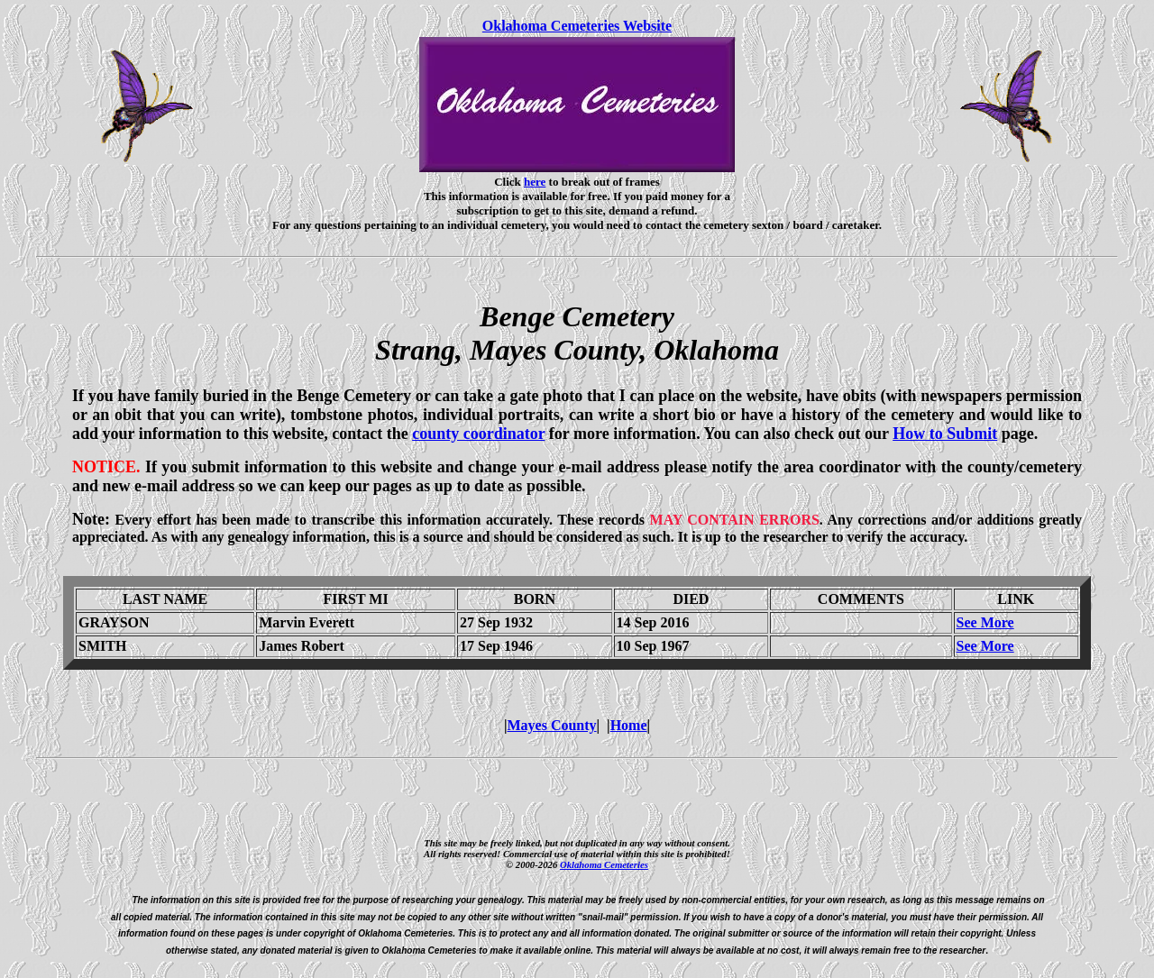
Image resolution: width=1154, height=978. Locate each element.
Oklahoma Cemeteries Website (577, 25)
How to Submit (945, 434)
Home (628, 725)
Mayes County (551, 725)
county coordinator (478, 434)
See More (985, 622)
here (534, 181)
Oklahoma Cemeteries (604, 864)
